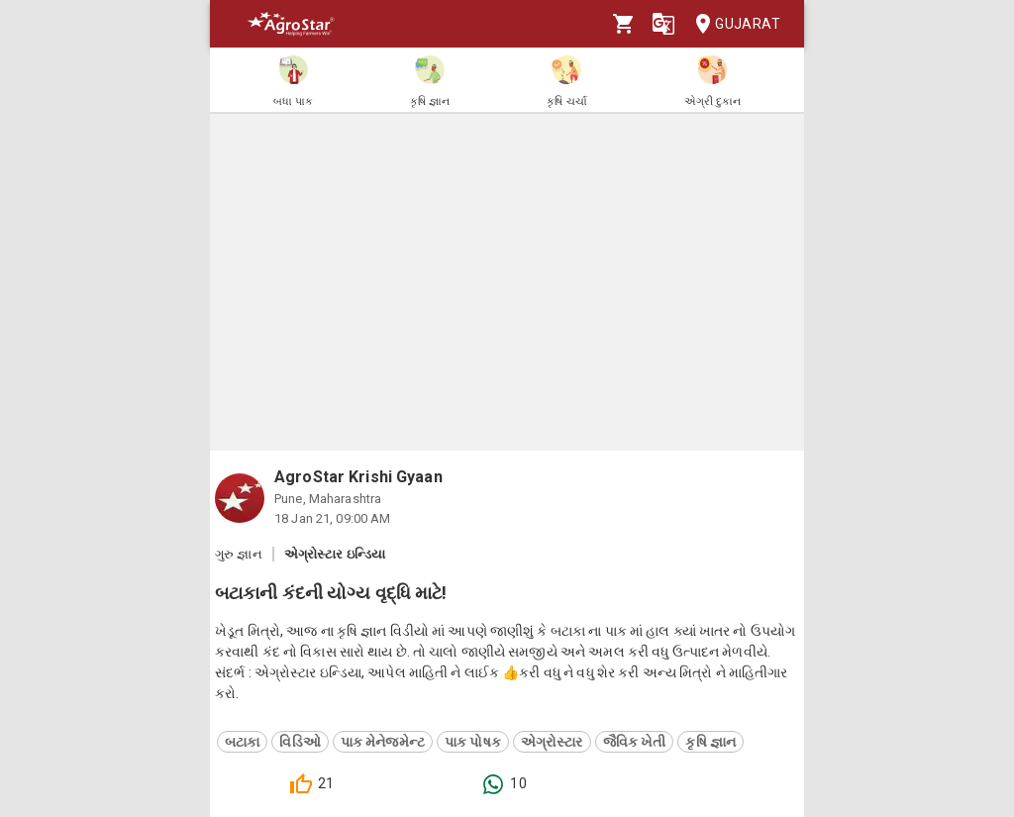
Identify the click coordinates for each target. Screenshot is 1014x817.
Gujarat (731, 24)
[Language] (663, 24)
